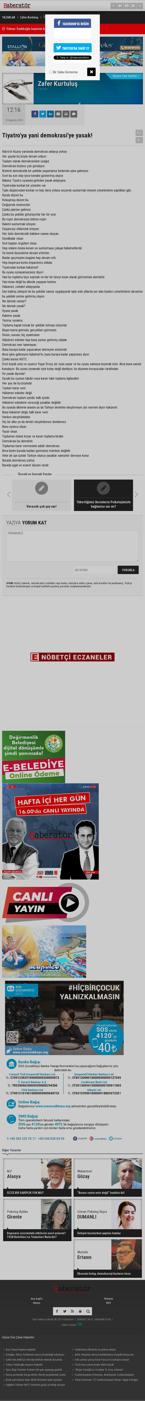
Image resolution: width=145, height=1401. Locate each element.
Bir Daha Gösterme (63, 72)
